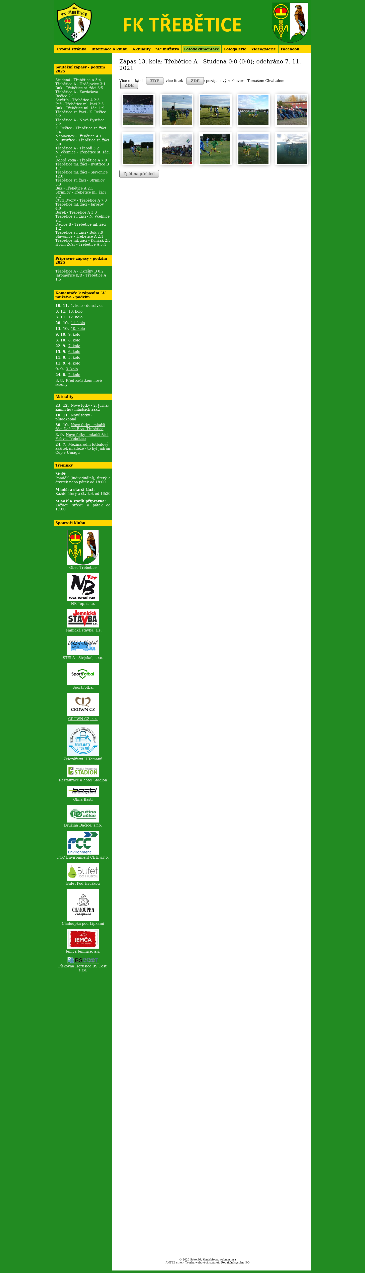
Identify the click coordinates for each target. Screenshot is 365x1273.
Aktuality (142, 49)
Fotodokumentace (201, 49)
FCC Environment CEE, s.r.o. (83, 857)
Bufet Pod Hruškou (83, 883)
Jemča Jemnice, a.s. (83, 951)
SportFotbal (83, 687)
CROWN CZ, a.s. (83, 719)
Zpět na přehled (139, 173)
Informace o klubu (109, 49)
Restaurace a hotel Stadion (83, 780)
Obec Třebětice (83, 568)
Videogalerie (263, 49)
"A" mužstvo (167, 49)
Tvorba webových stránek (202, 1262)
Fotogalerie (235, 49)
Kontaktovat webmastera (219, 1259)
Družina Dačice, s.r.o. (83, 825)
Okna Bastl (83, 799)
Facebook (290, 49)
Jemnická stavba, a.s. (83, 630)
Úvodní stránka (71, 49)
